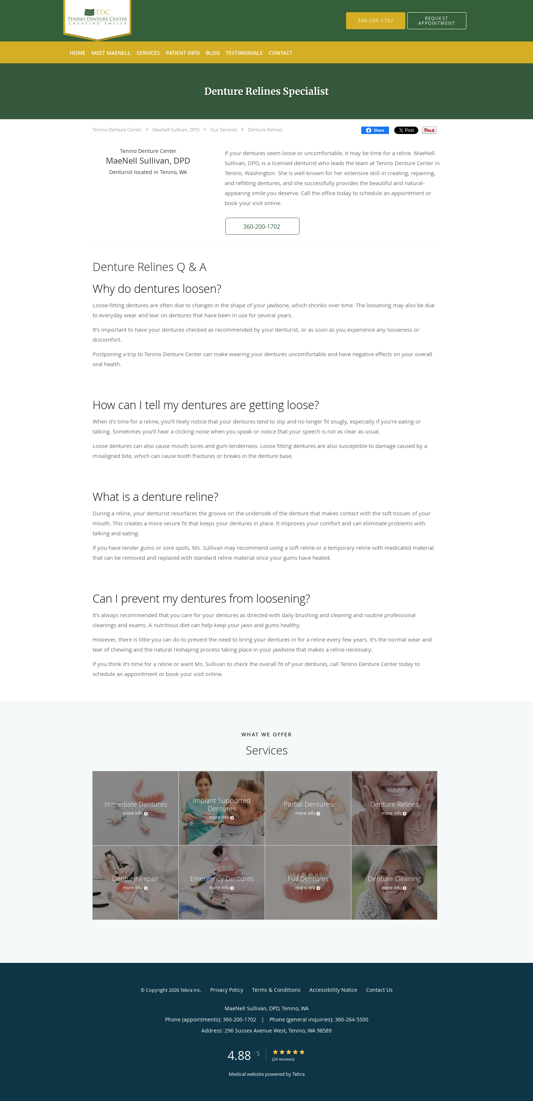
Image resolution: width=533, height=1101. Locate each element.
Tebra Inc (190, 990)
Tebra (298, 1074)
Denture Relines (265, 129)
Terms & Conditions (276, 989)
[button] (436, 20)
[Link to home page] (86, 20)
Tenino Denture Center (117, 129)
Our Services (223, 129)
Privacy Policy (226, 989)
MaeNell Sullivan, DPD (176, 129)
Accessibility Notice (333, 989)
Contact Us (379, 989)
